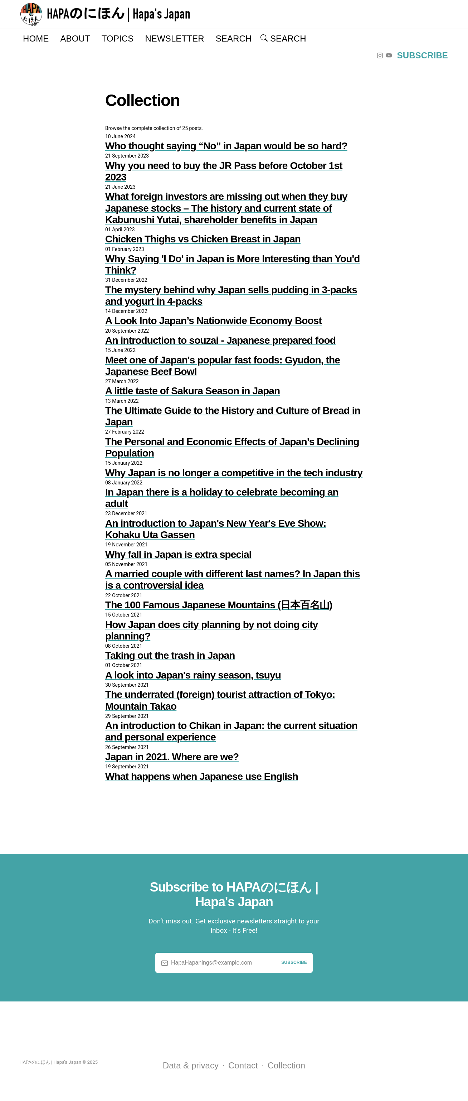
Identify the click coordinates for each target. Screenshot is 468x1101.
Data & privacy (191, 1065)
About (75, 38)
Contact (243, 1065)
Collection (286, 1065)
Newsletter (174, 38)
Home (36, 38)
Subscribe (422, 55)
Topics (118, 38)
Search (234, 38)
